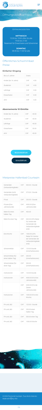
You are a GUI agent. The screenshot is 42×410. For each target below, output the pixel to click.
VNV (15, 399)
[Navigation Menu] (39, 5)
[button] (21, 152)
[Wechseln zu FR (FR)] (19, 407)
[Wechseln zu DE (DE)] (23, 407)
